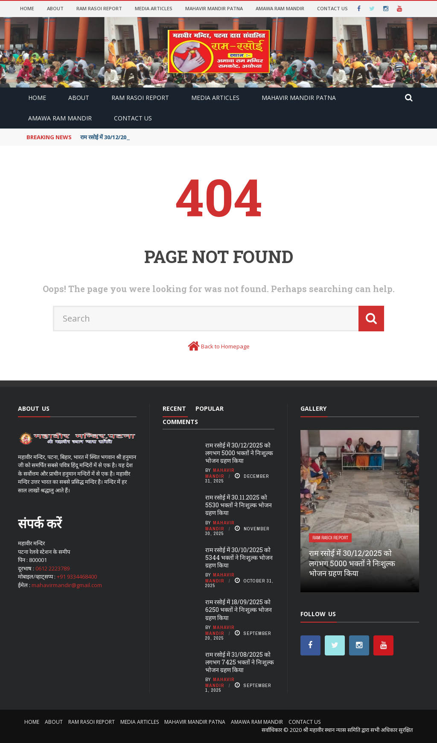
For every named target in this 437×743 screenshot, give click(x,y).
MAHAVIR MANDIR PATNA (214, 8)
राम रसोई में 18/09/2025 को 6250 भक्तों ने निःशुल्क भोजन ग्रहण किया (238, 609)
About (55, 8)
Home (27, 8)
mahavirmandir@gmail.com (67, 585)
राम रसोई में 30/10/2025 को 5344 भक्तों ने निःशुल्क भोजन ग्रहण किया (239, 557)
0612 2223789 (52, 568)
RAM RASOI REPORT (99, 8)
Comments (180, 422)
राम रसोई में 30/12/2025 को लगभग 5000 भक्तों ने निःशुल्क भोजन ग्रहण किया (239, 453)
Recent (174, 408)
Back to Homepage (225, 346)
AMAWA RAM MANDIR (280, 8)
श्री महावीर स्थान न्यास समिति (331, 730)
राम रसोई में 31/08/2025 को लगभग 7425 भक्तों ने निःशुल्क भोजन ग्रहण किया (239, 662)
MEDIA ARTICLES (153, 8)
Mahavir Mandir (220, 473)
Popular (209, 408)
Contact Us (332, 8)
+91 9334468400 (77, 576)
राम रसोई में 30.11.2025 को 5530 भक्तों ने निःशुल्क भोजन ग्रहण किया (238, 505)
